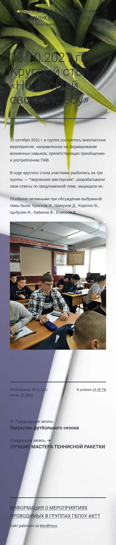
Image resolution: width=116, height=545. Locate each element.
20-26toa (26, 395)
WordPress (48, 526)
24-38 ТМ (99, 389)
